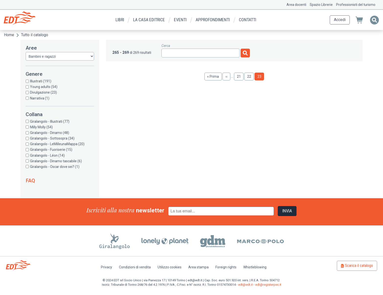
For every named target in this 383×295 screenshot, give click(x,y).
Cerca (165, 46)
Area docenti (296, 5)
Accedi (340, 19)
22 (250, 76)
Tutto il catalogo (34, 35)
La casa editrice (149, 19)
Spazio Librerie (321, 5)
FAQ (30, 181)
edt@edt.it (245, 284)
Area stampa (198, 267)
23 (260, 77)
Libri (120, 19)
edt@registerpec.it (268, 284)
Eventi (180, 19)
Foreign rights (225, 267)
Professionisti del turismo (355, 5)
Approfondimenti (213, 19)
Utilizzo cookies (169, 267)
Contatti (247, 19)
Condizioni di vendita (135, 267)
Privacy (106, 267)
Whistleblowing (254, 267)
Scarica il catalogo (359, 265)
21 (240, 76)
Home (9, 35)
